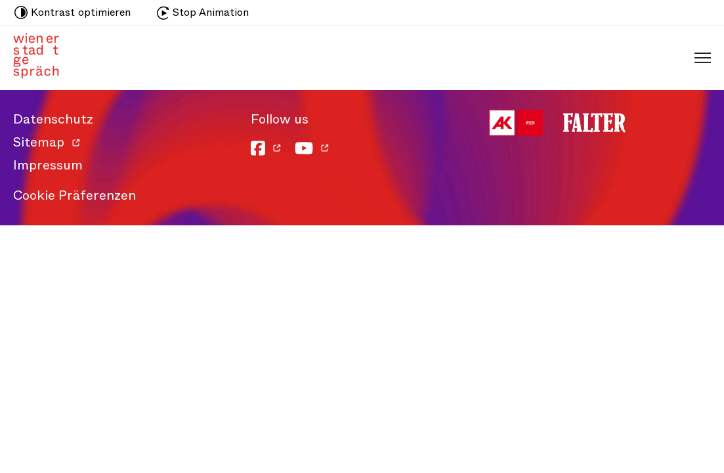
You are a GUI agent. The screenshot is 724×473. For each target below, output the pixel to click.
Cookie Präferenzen (74, 195)
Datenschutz (53, 119)
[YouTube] (312, 148)
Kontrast (72, 12)
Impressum (48, 165)
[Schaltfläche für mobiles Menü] (699, 57)
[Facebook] (266, 148)
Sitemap (38, 142)
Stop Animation (203, 12)
